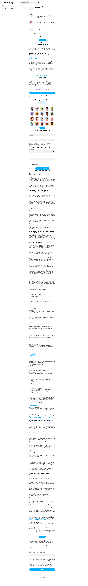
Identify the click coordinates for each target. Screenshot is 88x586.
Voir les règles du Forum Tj (42, 75)
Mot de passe (31, 149)
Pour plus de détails (33, 405)
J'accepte (42, 40)
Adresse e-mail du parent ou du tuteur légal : (37, 552)
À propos (31, 575)
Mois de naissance (41, 137)
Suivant (42, 127)
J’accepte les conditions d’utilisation (42, 89)
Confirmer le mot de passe (34, 156)
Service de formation (40, 575)
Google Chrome (33, 353)
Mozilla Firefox (33, 354)
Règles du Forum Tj (42, 577)
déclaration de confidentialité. (34, 58)
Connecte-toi (45, 42)
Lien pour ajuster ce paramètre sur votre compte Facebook (40, 417)
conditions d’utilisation (42, 84)
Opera (31, 357)
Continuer (42, 536)
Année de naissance (33, 137)
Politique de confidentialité (49, 575)
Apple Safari (32, 358)
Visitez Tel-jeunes (50, 10)
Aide (35, 575)
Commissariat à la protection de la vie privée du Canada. (39, 519)
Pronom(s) (49, 137)
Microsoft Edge (33, 355)
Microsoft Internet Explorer (35, 356)
